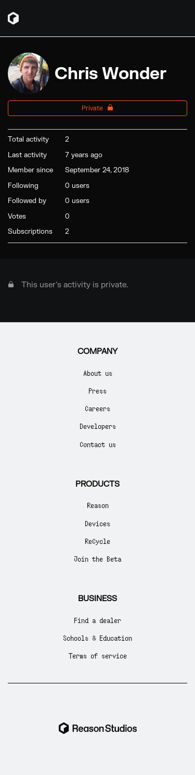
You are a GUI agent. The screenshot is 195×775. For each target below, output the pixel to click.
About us (97, 373)
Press (97, 391)
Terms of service (98, 655)
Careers (97, 408)
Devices (97, 523)
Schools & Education (97, 638)
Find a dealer (97, 620)
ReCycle (97, 541)
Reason (98, 505)
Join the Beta (97, 559)
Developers (98, 426)
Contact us (98, 444)
